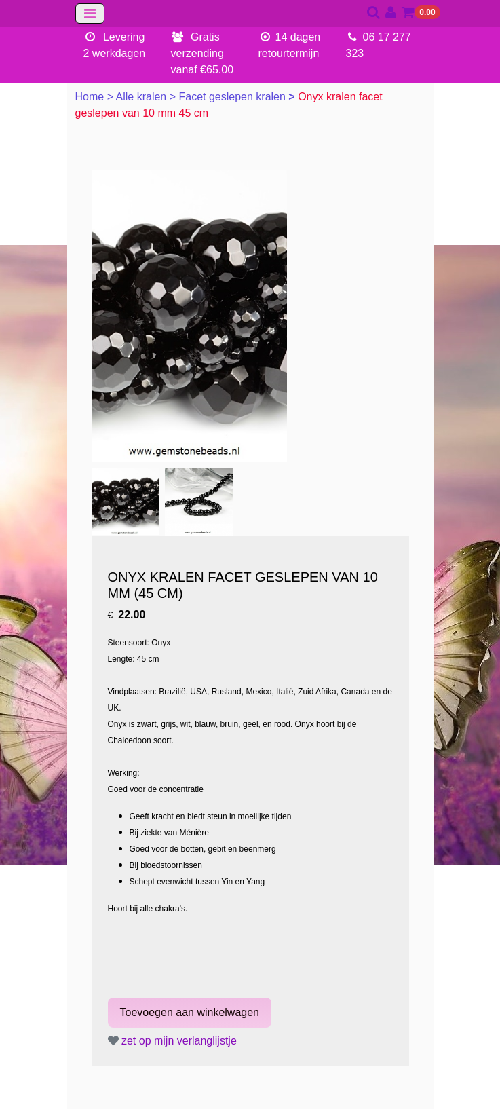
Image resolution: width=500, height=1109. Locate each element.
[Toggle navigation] (89, 13)
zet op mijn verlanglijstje (172, 1041)
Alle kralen (143, 96)
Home (91, 96)
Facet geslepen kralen (233, 96)
